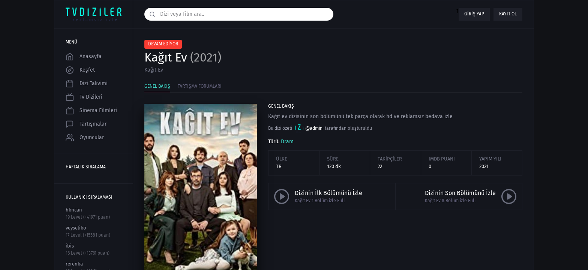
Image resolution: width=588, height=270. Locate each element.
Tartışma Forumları (200, 86)
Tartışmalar (86, 124)
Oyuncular (85, 138)
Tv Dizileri (84, 97)
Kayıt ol (508, 13)
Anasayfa (84, 56)
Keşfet (80, 70)
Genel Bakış (157, 86)
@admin (308, 128)
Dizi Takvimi (87, 84)
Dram (287, 141)
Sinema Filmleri (91, 110)
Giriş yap (474, 13)
